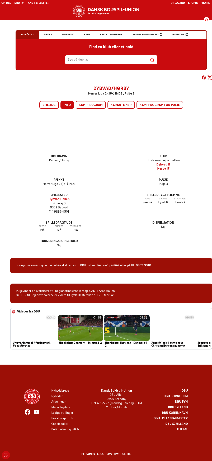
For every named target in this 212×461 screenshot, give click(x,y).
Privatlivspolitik (62, 418)
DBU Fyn (181, 401)
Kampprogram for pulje (160, 105)
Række (59, 179)
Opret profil (199, 3)
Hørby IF (163, 168)
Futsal (182, 429)
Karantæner (121, 105)
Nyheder (57, 396)
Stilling (49, 105)
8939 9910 (143, 265)
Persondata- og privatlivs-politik (106, 454)
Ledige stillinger (62, 412)
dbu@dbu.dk (118, 407)
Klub (163, 156)
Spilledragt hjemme (163, 195)
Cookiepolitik (60, 424)
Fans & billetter (37, 3)
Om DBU (6, 3)
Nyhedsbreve (60, 390)
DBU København (175, 412)
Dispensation (163, 222)
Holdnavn (59, 156)
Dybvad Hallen (59, 199)
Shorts (163, 199)
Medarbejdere (60, 407)
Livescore (180, 34)
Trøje (146, 199)
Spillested (59, 195)
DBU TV (19, 3)
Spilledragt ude (59, 222)
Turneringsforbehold (59, 241)
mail (116, 265)
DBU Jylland (178, 407)
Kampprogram (91, 105)
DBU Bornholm (176, 396)
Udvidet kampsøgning (147, 34)
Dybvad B (163, 164)
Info (67, 105)
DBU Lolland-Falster (171, 418)
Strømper (180, 199)
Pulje (163, 179)
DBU (185, 390)
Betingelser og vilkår (65, 429)
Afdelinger (58, 401)
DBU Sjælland (176, 424)
